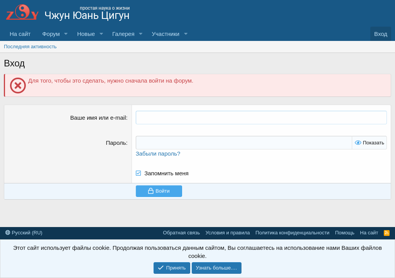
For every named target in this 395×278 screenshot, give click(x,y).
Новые (86, 34)
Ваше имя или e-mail (98, 117)
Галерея (123, 34)
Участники (165, 34)
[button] (66, 34)
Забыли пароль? (158, 153)
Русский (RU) (23, 233)
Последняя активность (30, 46)
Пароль (116, 142)
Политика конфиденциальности (292, 233)
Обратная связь (181, 233)
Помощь (344, 233)
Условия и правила (228, 233)
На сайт (20, 34)
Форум (51, 34)
